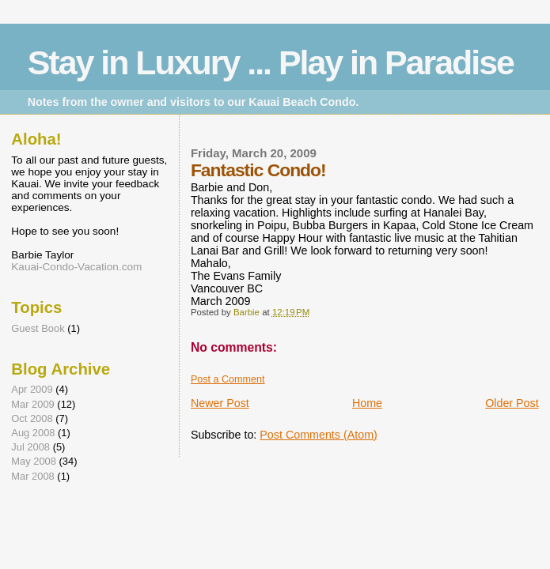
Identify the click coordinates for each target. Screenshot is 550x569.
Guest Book (37, 328)
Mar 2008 (32, 476)
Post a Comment (228, 379)
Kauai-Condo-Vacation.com (76, 267)
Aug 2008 (33, 433)
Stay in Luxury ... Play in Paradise (271, 62)
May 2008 (33, 461)
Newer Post (220, 403)
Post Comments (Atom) (318, 434)
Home (367, 403)
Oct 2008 (31, 418)
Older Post (512, 403)
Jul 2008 (30, 447)
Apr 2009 (31, 389)
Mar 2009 (32, 404)
